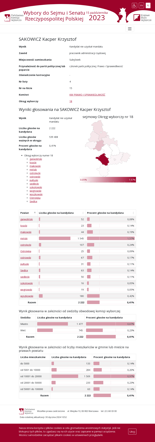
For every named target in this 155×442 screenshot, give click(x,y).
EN (142, 5)
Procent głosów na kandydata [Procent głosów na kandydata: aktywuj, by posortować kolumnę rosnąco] (105, 212)
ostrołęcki (35, 173)
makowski (35, 166)
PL (149, 5)
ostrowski (35, 176)
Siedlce (33, 201)
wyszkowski (36, 194)
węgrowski (35, 190)
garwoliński (36, 159)
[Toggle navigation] (129, 29)
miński (33, 169)
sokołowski (36, 187)
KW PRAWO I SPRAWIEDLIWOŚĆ (87, 94)
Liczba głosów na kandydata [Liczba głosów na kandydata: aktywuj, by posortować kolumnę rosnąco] (56, 212)
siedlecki (34, 183)
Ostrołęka (35, 197)
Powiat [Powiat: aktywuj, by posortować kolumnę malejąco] (24, 212)
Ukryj (132, 431)
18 (70, 101)
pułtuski (34, 180)
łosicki (33, 162)
